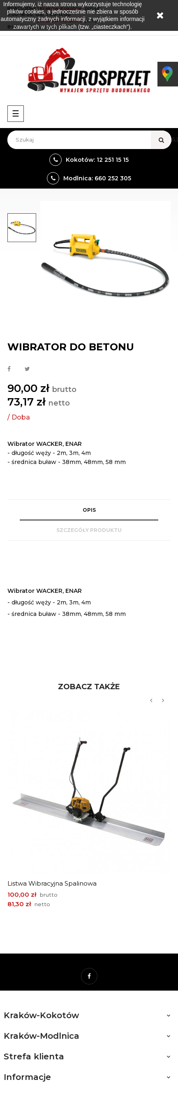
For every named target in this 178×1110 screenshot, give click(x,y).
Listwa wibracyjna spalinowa (52, 883)
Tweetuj (27, 369)
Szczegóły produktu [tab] (89, 530)
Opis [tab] (89, 510)
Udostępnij (9, 369)
